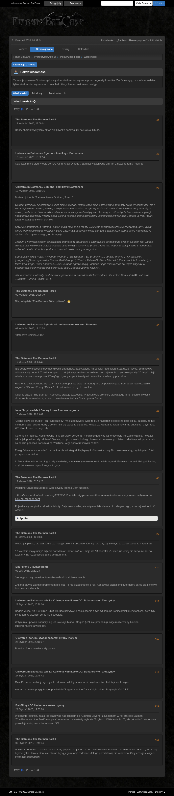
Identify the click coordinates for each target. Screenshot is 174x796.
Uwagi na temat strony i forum (58, 637)
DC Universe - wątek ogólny (47, 705)
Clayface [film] (39, 566)
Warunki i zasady (145, 792)
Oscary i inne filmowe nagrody (60, 410)
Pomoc (131, 792)
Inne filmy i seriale (26, 410)
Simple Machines (35, 792)
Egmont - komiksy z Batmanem (63, 153)
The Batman (23, 119)
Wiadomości (20, 93)
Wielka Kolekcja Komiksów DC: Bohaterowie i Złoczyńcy (79, 600)
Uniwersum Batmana (28, 153)
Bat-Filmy (21, 566)
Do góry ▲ (160, 792)
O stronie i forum (26, 637)
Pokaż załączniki (57, 93)
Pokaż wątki (38, 93)
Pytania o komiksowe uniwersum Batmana (70, 324)
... (32, 108)
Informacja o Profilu (24, 64)
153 (36, 108)
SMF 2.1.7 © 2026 (17, 792)
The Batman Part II (44, 119)
